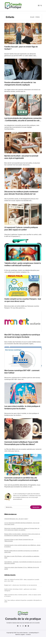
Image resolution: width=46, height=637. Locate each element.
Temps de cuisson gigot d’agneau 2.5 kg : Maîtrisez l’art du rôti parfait (21, 568)
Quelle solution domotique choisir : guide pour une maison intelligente (20, 589)
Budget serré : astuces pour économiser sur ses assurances (20, 585)
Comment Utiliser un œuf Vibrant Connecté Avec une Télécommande (18, 540)
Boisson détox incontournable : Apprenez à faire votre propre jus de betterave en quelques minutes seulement (22, 534)
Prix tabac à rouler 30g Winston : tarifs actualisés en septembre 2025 (21, 557)
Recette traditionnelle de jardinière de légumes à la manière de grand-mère (21, 551)
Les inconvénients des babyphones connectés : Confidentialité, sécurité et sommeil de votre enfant (22, 120)
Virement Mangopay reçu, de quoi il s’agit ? (16, 518)
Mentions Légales (20, 634)
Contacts (28, 634)
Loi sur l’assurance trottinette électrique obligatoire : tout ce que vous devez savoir (21, 523)
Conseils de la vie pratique (23, 618)
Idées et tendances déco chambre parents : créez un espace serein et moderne (22, 595)
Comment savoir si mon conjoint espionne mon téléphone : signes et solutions (22, 545)
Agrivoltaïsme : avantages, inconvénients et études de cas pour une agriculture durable (22, 562)
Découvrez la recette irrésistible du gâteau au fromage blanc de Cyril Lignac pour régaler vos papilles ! (21, 529)
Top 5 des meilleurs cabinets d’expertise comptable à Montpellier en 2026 (23, 601)
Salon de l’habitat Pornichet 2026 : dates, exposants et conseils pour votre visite (21, 580)
